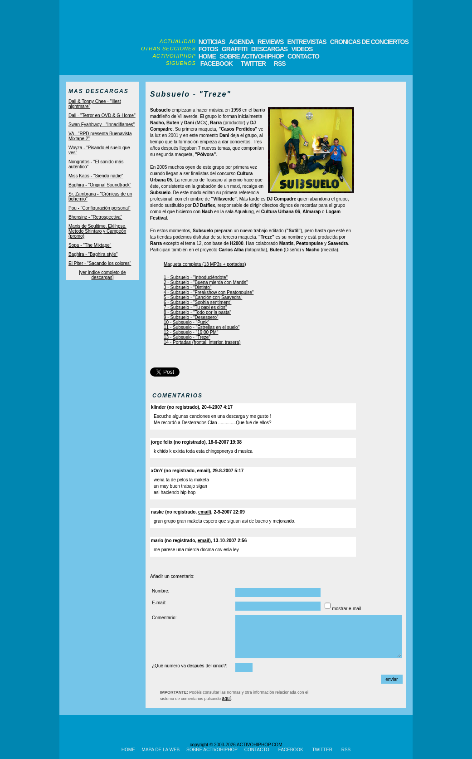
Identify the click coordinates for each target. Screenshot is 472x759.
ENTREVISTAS (306, 41)
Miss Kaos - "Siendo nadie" (95, 175)
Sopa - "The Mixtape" (89, 245)
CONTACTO (303, 56)
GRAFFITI (235, 49)
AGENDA (241, 41)
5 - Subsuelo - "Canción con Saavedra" (203, 297)
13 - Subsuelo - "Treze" (187, 337)
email (203, 470)
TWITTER (253, 63)
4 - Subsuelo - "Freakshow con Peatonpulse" (208, 292)
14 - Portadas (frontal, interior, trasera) (202, 342)
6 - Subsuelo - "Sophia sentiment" (197, 302)
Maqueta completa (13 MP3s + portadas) (205, 264)
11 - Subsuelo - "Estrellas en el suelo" (201, 327)
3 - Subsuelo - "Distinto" (187, 287)
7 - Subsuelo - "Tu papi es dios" (195, 307)
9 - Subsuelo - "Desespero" (191, 317)
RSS (279, 63)
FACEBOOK (216, 63)
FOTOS (208, 49)
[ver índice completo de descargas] (102, 275)
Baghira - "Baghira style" (92, 254)
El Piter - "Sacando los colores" (99, 263)
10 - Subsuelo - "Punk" (186, 322)
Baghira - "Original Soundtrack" (99, 184)
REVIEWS (271, 41)
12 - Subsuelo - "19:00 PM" (191, 332)
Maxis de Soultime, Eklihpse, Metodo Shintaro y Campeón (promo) (97, 231)
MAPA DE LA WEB (161, 749)
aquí (226, 698)
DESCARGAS (269, 49)
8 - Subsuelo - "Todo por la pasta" (197, 312)
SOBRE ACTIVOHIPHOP (251, 56)
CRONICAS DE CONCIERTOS (369, 41)
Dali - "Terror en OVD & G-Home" (102, 115)
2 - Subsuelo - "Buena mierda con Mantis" (206, 282)
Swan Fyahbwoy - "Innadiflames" (101, 124)
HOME (207, 56)
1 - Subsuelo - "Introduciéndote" (196, 277)
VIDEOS (301, 49)
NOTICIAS (212, 41)
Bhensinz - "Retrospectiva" (95, 217)
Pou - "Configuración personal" (99, 208)
